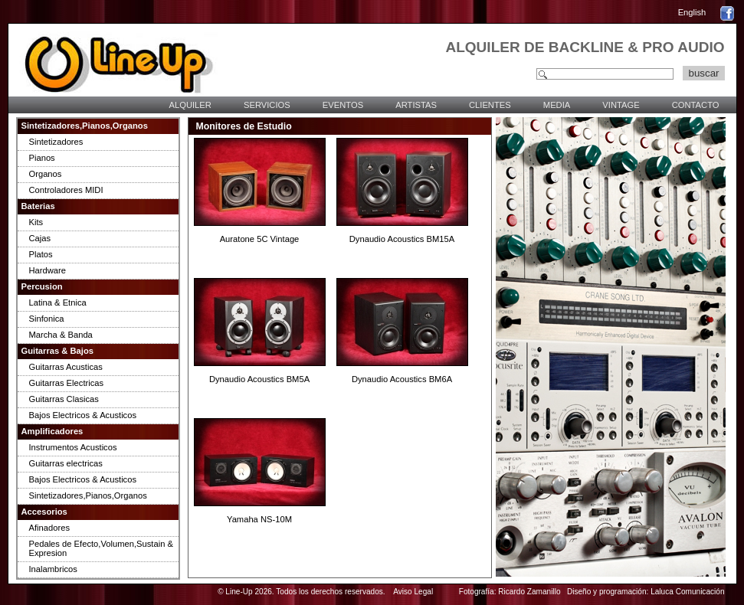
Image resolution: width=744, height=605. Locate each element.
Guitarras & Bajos (57, 350)
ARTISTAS (416, 105)
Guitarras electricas (66, 463)
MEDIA (556, 105)
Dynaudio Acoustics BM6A (402, 379)
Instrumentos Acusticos (73, 447)
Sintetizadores (56, 141)
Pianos (42, 157)
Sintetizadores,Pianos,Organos (84, 125)
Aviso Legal (413, 591)
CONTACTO (695, 105)
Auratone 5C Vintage (260, 239)
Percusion (42, 286)
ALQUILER (190, 105)
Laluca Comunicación (687, 591)
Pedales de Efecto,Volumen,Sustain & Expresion (101, 548)
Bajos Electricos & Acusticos (83, 415)
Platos (41, 254)
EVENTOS (343, 105)
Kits (36, 222)
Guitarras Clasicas (64, 399)
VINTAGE (620, 105)
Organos (45, 173)
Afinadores (49, 527)
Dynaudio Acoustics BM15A (401, 239)
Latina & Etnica (58, 302)
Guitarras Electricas (66, 383)
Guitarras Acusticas (66, 366)
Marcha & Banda (61, 334)
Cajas (40, 238)
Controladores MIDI (66, 190)
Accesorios (44, 511)
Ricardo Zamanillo (529, 591)
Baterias (38, 206)
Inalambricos (53, 569)
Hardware (48, 270)
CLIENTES (490, 105)
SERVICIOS (267, 105)
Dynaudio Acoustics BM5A (259, 379)
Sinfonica (46, 318)
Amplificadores (52, 431)
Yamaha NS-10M (259, 519)
